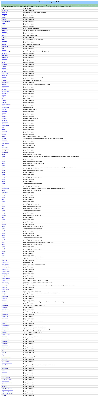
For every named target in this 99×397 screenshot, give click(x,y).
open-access (4, 258)
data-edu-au (4, 53)
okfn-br (3, 167)
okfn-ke (3, 212)
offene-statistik (5, 122)
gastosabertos (4, 87)
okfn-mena (4, 224)
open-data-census (5, 273)
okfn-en (3, 183)
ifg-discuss (4, 96)
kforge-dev (4, 100)
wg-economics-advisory (7, 382)
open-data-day (5, 274)
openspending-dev (5, 341)
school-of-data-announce (7, 363)
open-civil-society (5, 265)
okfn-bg (3, 165)
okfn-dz (3, 179)
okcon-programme (5, 143)
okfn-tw (3, 249)
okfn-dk (3, 177)
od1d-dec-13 (4, 116)
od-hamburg (4, 111)
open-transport (5, 327)
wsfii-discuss (4, 386)
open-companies (5, 269)
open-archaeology (5, 262)
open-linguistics (5, 305)
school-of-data (5, 364)
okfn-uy (3, 255)
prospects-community (6, 357)
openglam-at (4, 336)
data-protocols (5, 55)
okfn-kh (3, 213)
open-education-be (5, 283)
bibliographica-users (6, 21)
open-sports (4, 323)
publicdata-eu (4, 359)
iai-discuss (4, 95)
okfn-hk (3, 195)
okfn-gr (3, 190)
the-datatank (4, 375)
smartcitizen (4, 372)
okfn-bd (3, 159)
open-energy (4, 287)
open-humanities (5, 301)
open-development (5, 280)
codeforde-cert (5, 46)
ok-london (4, 132)
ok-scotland (4, 136)
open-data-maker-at (6, 278)
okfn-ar (3, 154)
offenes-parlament (5, 125)
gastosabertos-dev (5, 86)
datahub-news (4, 59)
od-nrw (3, 114)
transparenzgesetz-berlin (7, 379)
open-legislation (5, 303)
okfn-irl (3, 204)
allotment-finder (5, 10)
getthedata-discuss (5, 91)
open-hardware (5, 296)
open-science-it (5, 316)
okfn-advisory (4, 150)
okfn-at (3, 156)
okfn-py (3, 238)
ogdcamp (3, 129)
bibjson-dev (4, 19)
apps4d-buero (4, 14)
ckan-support (4, 41)
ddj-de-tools (4, 64)
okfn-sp (3, 247)
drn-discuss (4, 66)
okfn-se (3, 244)
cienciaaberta (4, 28)
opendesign (4, 332)
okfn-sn (3, 246)
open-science (4, 321)
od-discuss (4, 109)
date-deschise (4, 60)
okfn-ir (3, 203)
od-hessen (4, 113)
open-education (5, 285)
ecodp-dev (4, 68)
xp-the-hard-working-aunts (7, 390)
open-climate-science (6, 267)
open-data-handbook (6, 276)
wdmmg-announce (5, 381)
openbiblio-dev (5, 330)
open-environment (5, 289)
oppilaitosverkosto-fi (6, 346)
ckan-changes (4, 32)
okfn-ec (3, 181)
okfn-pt (3, 237)
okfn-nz (3, 231)
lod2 (2, 105)
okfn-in (3, 201)
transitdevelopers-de (6, 377)
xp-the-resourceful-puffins (7, 391)
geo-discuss (4, 89)
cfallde (3, 26)
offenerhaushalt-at (5, 123)
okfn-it (3, 208)
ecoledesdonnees (5, 69)
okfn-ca (3, 168)
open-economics (5, 282)
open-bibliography (5, 264)
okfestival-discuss (5, 149)
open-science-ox (5, 319)
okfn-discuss (4, 176)
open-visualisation (5, 328)
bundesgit (4, 24)
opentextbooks (5, 345)
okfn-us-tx (4, 251)
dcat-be (3, 62)
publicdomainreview (6, 361)
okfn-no (3, 228)
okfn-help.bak (4, 192)
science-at (4, 366)
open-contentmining (6, 271)
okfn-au (3, 158)
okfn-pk (3, 235)
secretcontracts (5, 368)
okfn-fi (3, 185)
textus (3, 373)
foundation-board (5, 82)
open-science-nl (5, 318)
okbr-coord (4, 138)
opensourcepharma (5, 339)
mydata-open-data (5, 107)
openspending (4, 343)
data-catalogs (4, 50)
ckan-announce (5, 30)
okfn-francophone (5, 188)
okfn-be (3, 161)
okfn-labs (4, 215)
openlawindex (4, 337)
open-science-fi (5, 314)
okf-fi (3, 145)
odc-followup (4, 120)
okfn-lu (3, 219)
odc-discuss (4, 118)
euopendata (4, 77)
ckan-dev (3, 35)
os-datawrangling (5, 348)
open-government (5, 294)
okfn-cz (3, 174)
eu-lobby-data (4, 75)
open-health (4, 298)
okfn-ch (3, 170)
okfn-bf (3, 163)
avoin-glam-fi (4, 17)
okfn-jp (3, 210)
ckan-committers (5, 33)
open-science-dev (5, 312)
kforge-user (4, 102)
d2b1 (3, 48)
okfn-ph (3, 233)
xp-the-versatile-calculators (7, 393)
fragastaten (4, 84)
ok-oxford (4, 134)
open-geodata (4, 291)
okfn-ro (3, 240)
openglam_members (6, 334)
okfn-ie (3, 199)
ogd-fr (3, 127)
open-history (4, 300)
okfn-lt (3, 217)
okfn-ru (3, 242)
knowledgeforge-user (6, 104)
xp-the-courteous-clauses (7, 388)
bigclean (3, 23)
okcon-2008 (4, 140)
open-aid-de (4, 260)
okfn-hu (3, 197)
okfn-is (3, 206)
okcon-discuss (5, 141)
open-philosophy (5, 309)
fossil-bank (4, 80)
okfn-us (3, 253)
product (3, 355)
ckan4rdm (4, 44)
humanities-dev (5, 93)
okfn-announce (5, 152)
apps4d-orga (4, 15)
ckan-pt (3, 39)
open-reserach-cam (6, 310)
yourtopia (4, 395)
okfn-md (3, 222)
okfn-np (3, 230)
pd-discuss (4, 352)
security (3, 370)
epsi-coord (4, 71)
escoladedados (5, 73)
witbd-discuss (4, 384)
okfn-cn (3, 172)
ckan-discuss (4, 37)
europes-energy (5, 78)
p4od (3, 350)
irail (2, 98)
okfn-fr (3, 186)
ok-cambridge (4, 131)
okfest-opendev (5, 147)
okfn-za (3, 256)
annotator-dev (4, 12)
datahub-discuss (5, 57)
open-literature (5, 307)
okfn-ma (3, 221)
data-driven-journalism (6, 51)
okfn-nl (3, 226)
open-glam (4, 292)
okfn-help (4, 194)
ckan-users (4, 42)
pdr (2, 354)
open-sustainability (6, 325)
